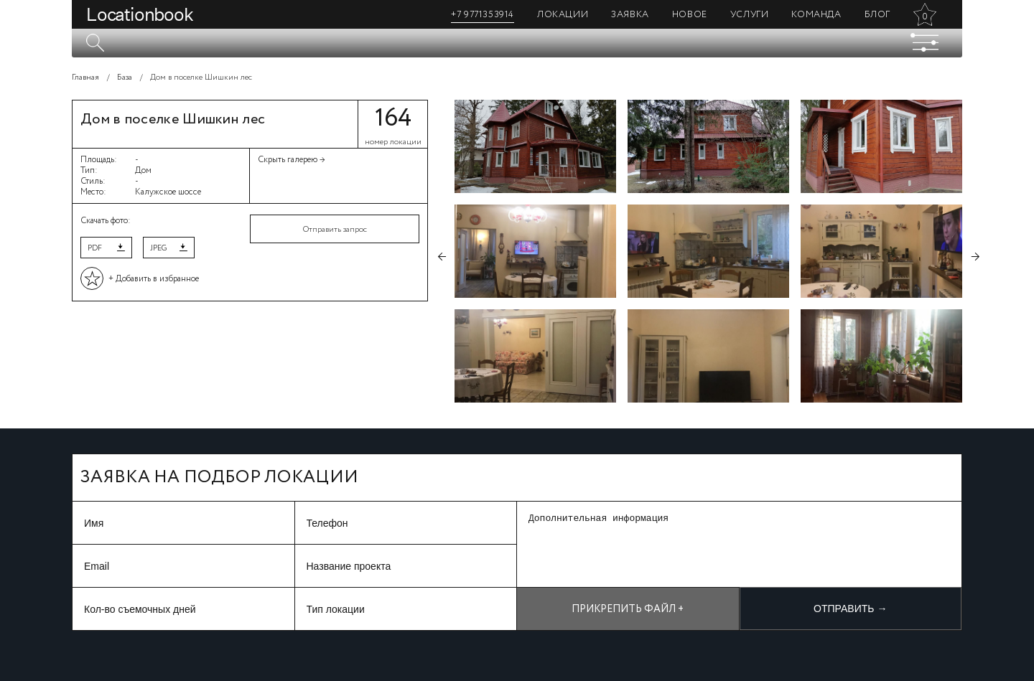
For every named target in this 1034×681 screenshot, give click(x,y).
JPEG (158, 248)
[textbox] (517, 43)
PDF (95, 248)
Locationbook (139, 14)
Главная (85, 77)
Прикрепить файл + (628, 609)
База (124, 77)
